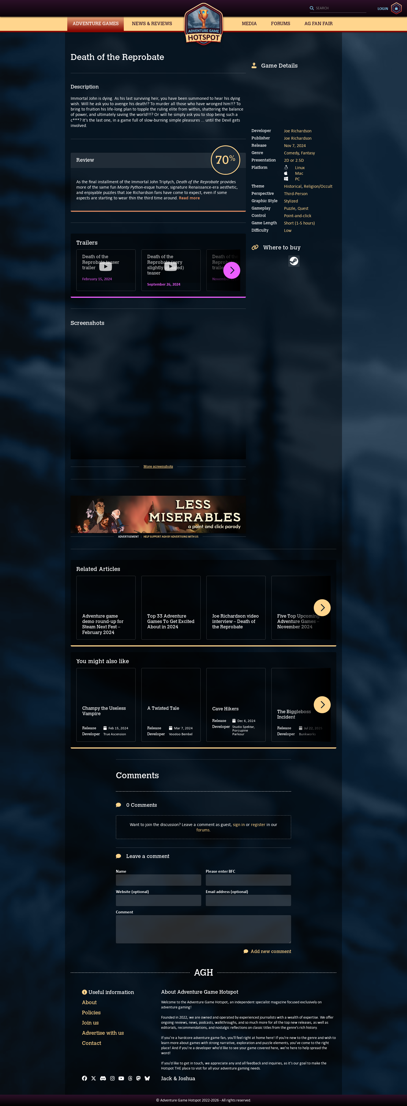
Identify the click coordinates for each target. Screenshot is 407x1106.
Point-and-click (297, 215)
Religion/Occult (318, 186)
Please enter (220, 871)
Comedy (291, 153)
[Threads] (130, 1078)
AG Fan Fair (318, 23)
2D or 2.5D (294, 160)
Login (383, 8)
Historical (293, 186)
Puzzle (289, 208)
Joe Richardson (297, 130)
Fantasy (308, 153)
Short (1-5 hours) (299, 223)
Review (85, 160)
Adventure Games (96, 23)
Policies (91, 1013)
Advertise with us (103, 1033)
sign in (239, 824)
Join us (90, 1023)
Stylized (291, 201)
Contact (91, 1043)
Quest (303, 208)
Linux (300, 167)
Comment (124, 912)
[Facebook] (84, 1078)
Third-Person (296, 193)
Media (249, 23)
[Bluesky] (147, 1078)
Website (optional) (132, 892)
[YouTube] (121, 1078)
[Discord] (103, 1078)
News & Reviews (152, 23)
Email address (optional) (227, 892)
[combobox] (338, 8)
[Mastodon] (138, 1078)
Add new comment (267, 951)
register (258, 824)
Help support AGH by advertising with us (171, 536)
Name (121, 871)
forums (202, 830)
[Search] (338, 8)
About (89, 1002)
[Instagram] (112, 1078)
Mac (299, 173)
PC (297, 179)
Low (287, 230)
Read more (189, 198)
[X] (93, 1078)
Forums (280, 23)
